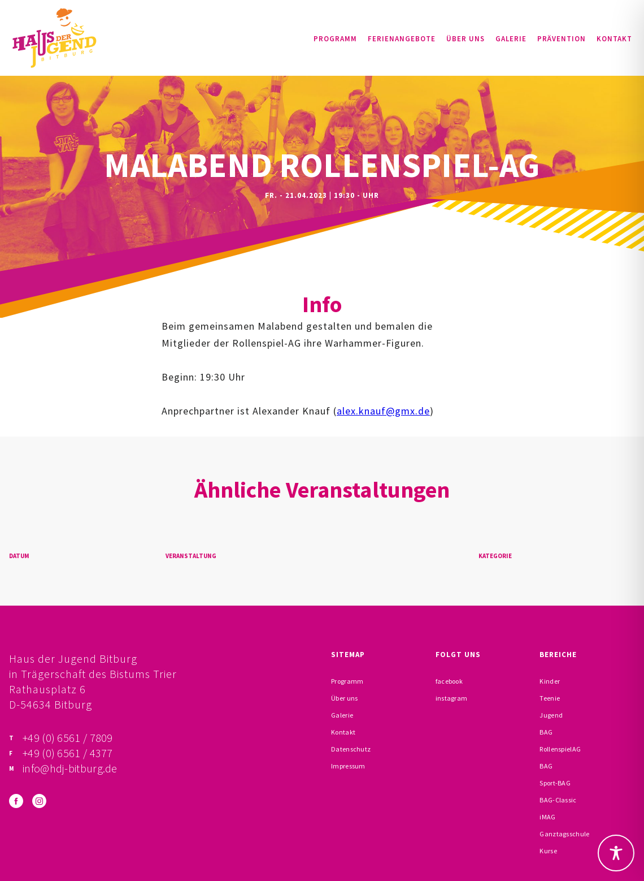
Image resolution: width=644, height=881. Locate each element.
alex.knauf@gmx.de (383, 410)
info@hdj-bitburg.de (70, 768)
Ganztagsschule (564, 834)
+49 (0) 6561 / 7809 (68, 738)
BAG (545, 732)
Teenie (549, 698)
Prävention (561, 39)
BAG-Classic (557, 800)
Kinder (549, 681)
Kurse (548, 851)
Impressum (348, 766)
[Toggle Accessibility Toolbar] (616, 853)
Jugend (551, 715)
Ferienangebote (402, 39)
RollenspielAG (560, 749)
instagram (452, 698)
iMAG (547, 817)
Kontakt (614, 39)
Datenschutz (351, 749)
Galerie (510, 39)
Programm (335, 39)
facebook (449, 681)
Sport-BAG (555, 783)
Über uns (465, 39)
